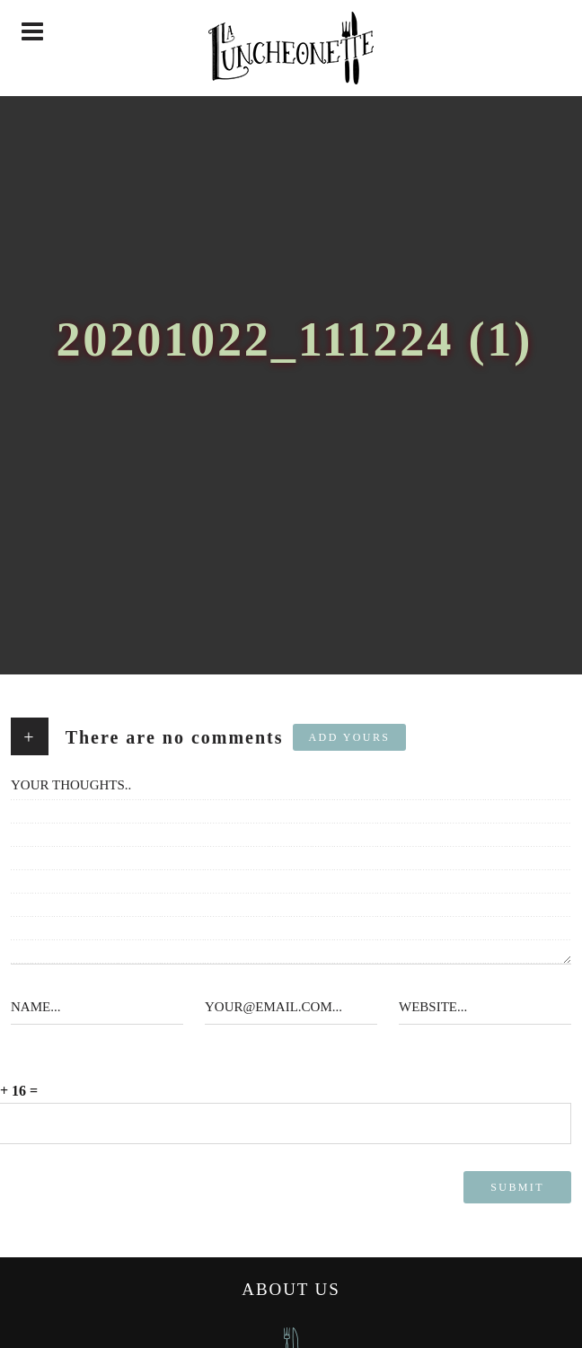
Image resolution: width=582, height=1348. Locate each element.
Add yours (350, 737)
